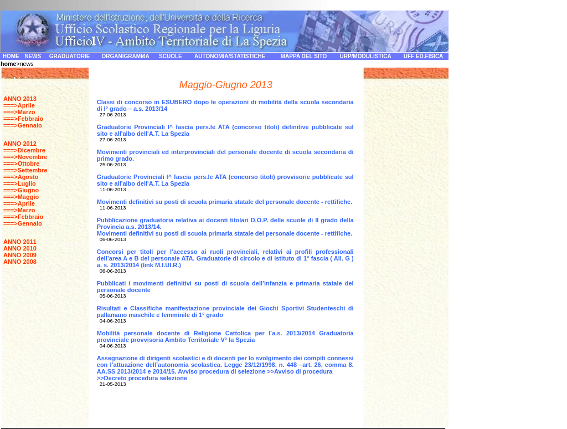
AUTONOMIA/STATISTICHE (229, 56)
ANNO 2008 (20, 261)
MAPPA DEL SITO (304, 56)
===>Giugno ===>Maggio (21, 193)
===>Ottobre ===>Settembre (25, 166)
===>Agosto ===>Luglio (21, 180)
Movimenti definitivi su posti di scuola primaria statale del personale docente (208, 233)
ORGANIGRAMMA (126, 56)
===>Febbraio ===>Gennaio (23, 122)
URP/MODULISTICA (365, 56)
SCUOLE (170, 56)
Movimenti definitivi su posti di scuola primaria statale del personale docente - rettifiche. (225, 201)
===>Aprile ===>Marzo (19, 108)
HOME (11, 56)
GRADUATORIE (69, 56)
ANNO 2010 (20, 248)
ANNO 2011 (20, 241)
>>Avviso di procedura (299, 371)
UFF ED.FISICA (424, 56)
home (8, 63)
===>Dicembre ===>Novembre (25, 153)
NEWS (32, 56)
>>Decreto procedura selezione (142, 378)
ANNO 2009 (20, 255)
